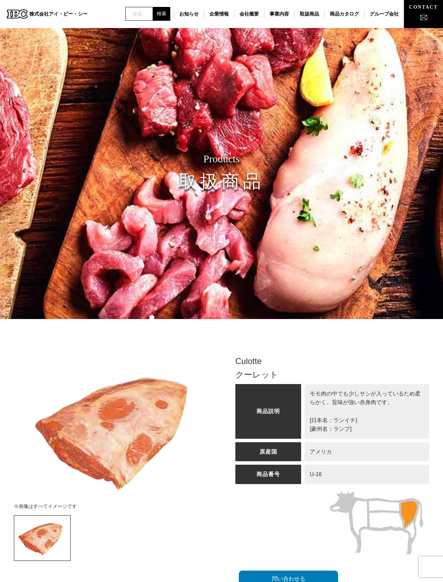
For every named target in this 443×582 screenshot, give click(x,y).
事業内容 (279, 14)
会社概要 (249, 14)
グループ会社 (384, 14)
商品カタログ (344, 14)
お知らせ (189, 14)
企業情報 (219, 14)
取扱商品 (309, 14)
